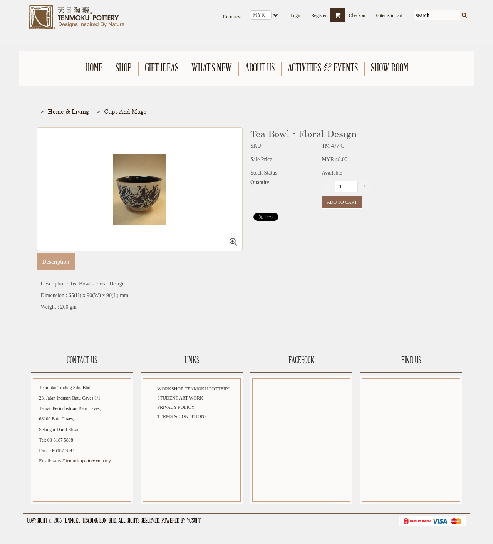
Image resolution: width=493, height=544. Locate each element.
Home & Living (68, 111)
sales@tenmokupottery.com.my (81, 461)
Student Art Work (180, 398)
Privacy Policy (176, 407)
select (276, 15)
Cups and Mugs (125, 111)
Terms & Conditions (182, 417)
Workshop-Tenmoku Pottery (193, 389)
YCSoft (194, 521)
